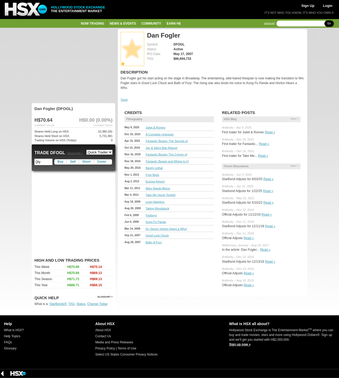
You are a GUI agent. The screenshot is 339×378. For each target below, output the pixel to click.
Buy (60, 161)
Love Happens (155, 201)
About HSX (103, 330)
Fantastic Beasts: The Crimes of (166, 154)
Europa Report (155, 181)
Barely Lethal (154, 168)
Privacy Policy (105, 348)
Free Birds (152, 174)
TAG (71, 304)
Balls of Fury (154, 242)
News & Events (123, 23)
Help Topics (12, 336)
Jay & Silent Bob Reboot (161, 147)
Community (151, 23)
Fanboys (151, 215)
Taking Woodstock (157, 208)
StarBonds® (58, 304)
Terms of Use (127, 348)
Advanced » (75, 153)
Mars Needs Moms (158, 188)
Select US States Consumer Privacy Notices (126, 354)
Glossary (10, 348)
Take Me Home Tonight (160, 195)
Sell (72, 161)
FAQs (8, 342)
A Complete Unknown (160, 134)
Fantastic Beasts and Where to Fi (167, 161)
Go (329, 23)
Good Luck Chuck (157, 235)
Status (80, 304)
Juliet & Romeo (156, 127)
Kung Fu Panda (156, 222)
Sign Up (307, 6)
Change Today (97, 304)
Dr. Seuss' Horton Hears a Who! (166, 228)
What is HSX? (14, 330)
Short (86, 161)
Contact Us (103, 336)
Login (327, 6)
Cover (101, 161)
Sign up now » (240, 344)
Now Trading (92, 23)
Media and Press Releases (114, 342)
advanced (269, 23)
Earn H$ (174, 23)
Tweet (124, 99)
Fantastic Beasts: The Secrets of (167, 141)
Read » (270, 132)
